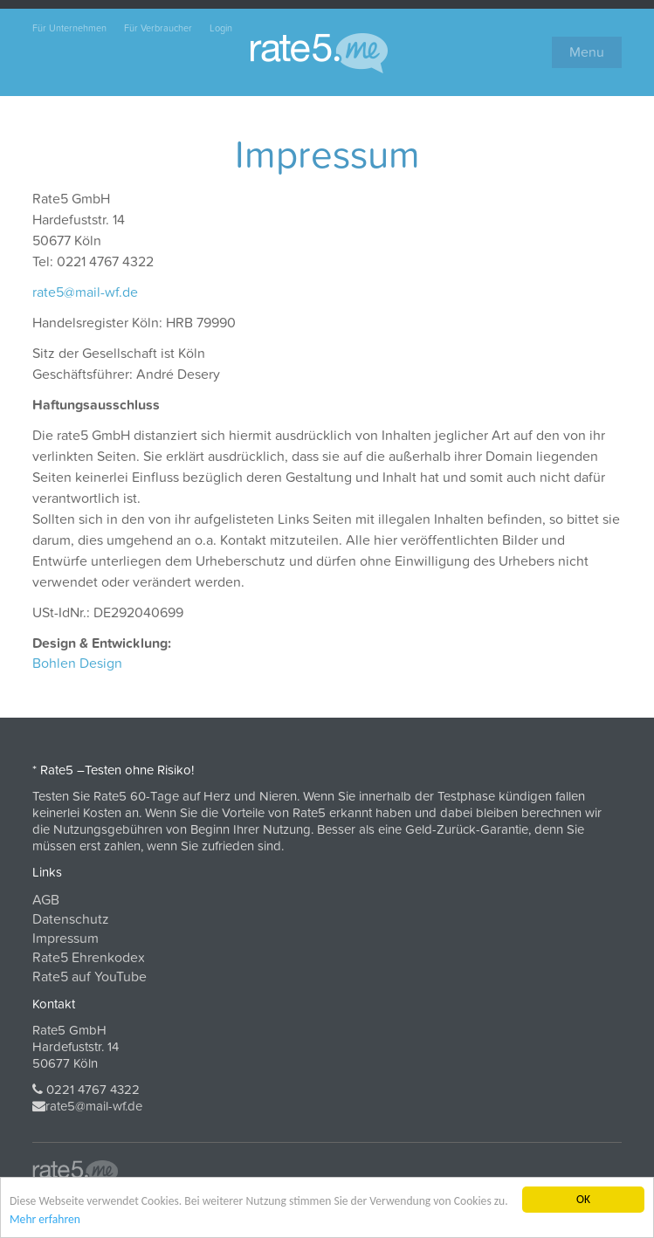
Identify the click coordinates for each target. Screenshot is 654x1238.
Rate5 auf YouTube (89, 977)
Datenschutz (70, 919)
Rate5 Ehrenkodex (88, 957)
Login (221, 28)
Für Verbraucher (158, 28)
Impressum (65, 938)
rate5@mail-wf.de (85, 292)
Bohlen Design (77, 663)
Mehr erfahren (45, 1220)
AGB (45, 900)
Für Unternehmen (69, 28)
